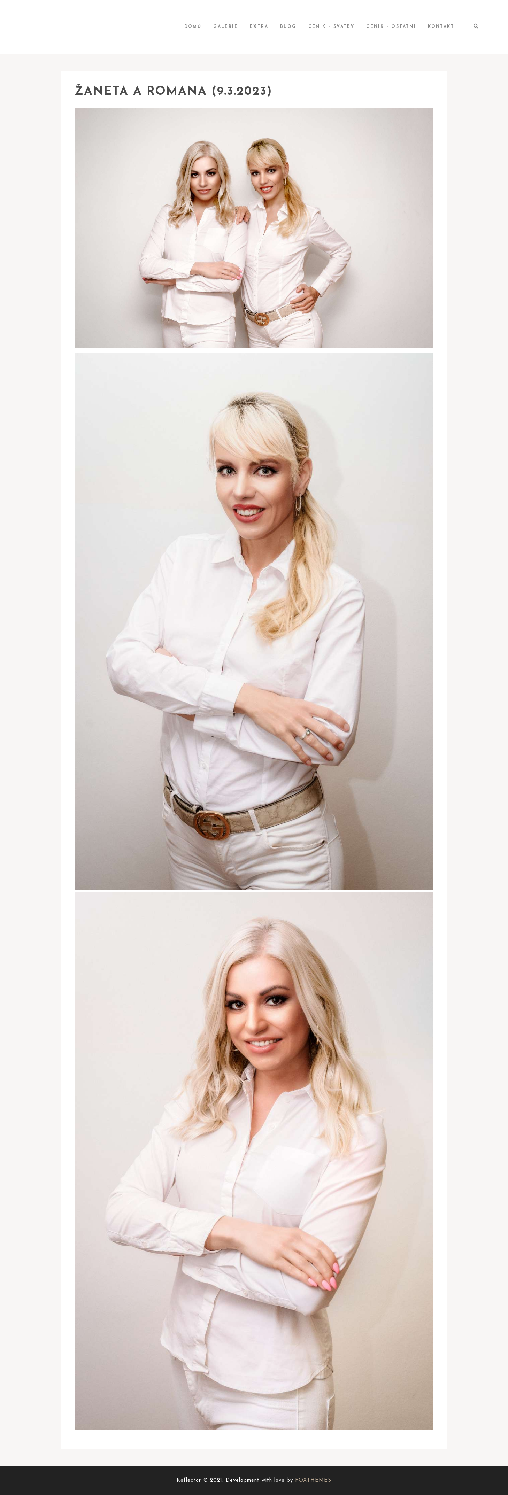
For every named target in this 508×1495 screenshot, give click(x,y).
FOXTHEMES (313, 1480)
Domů (193, 27)
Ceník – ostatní (391, 27)
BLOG (288, 27)
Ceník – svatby (331, 27)
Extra (259, 27)
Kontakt (441, 27)
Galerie (225, 27)
